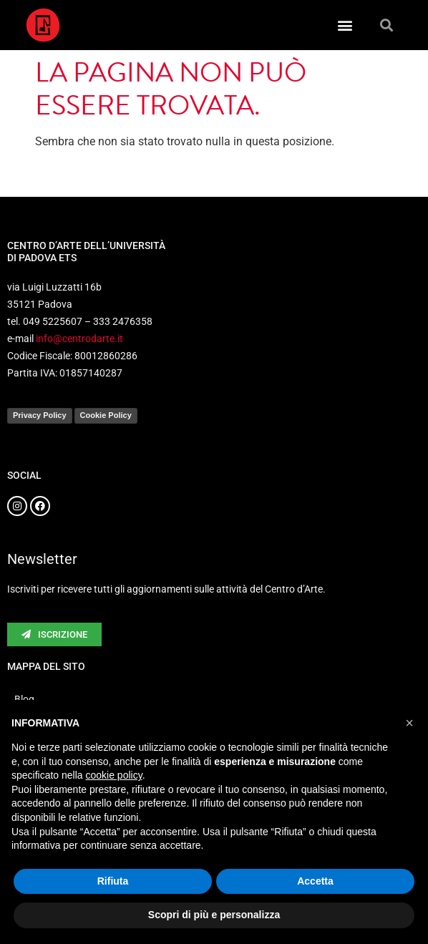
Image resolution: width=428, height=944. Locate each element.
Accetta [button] (315, 881)
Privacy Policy (40, 415)
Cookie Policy (106, 415)
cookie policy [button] (114, 775)
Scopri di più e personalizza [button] (214, 914)
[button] (344, 25)
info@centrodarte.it (79, 338)
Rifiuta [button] (113, 881)
